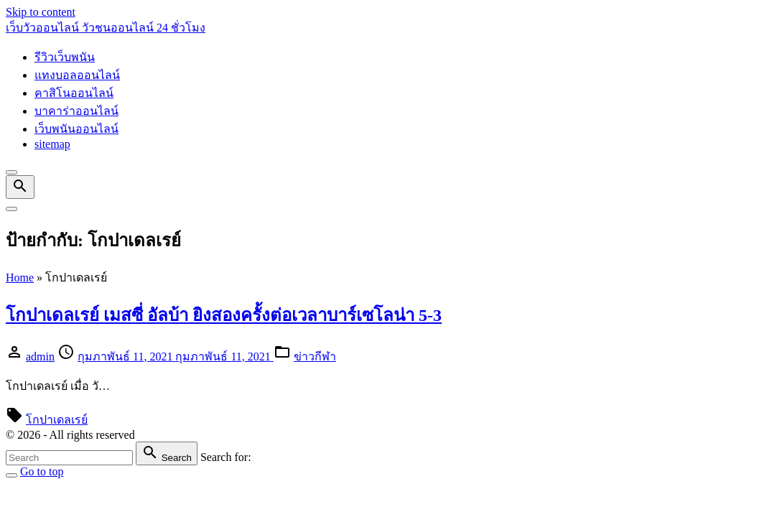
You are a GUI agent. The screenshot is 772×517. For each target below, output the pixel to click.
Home (20, 277)
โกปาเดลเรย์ (57, 420)
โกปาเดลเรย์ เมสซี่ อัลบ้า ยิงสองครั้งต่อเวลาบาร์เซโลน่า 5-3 (224, 315)
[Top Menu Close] (11, 172)
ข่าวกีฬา (315, 356)
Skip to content (40, 12)
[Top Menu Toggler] (11, 209)
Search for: (225, 457)
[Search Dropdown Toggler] (20, 187)
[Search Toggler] (11, 475)
